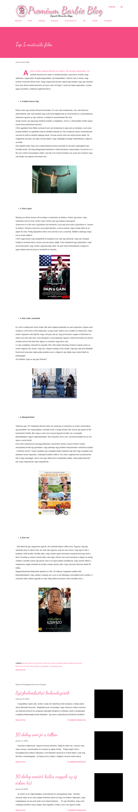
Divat (30, 21)
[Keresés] (112, 7)
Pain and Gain (56, 666)
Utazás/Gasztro (71, 21)
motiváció (20, 666)
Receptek (54, 21)
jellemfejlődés (61, 663)
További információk (76, 720)
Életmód (18, 21)
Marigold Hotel (75, 663)
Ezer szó (46, 663)
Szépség (42, 21)
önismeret (44, 666)
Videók (95, 21)
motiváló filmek (33, 666)
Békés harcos (28, 663)
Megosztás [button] (20, 670)
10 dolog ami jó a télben (37, 734)
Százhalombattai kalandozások (42, 693)
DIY (84, 21)
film (52, 663)
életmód (38, 663)
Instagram (108, 21)
